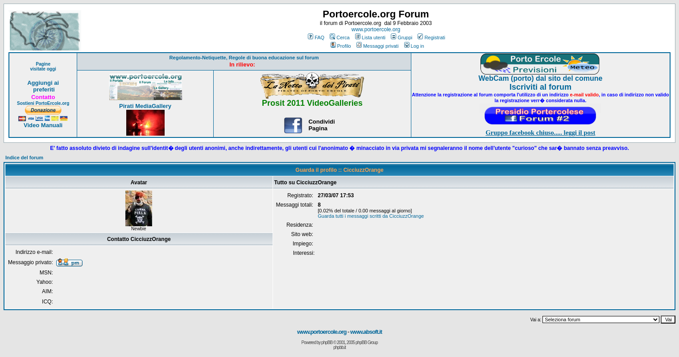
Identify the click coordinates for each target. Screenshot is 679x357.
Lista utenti (370, 37)
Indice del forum (24, 157)
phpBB (326, 342)
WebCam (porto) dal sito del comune (540, 78)
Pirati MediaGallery (145, 106)
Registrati (431, 37)
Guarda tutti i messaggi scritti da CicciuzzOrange (371, 216)
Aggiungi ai (43, 82)
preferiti (43, 89)
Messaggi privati (377, 46)
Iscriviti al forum (540, 87)
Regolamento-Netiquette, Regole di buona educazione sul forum (244, 57)
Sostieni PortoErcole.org (43, 103)
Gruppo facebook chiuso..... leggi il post (540, 132)
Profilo (341, 46)
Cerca (339, 37)
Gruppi (401, 37)
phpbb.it (339, 347)
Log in (414, 46)
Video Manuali (43, 125)
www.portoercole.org (376, 29)
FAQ (316, 37)
